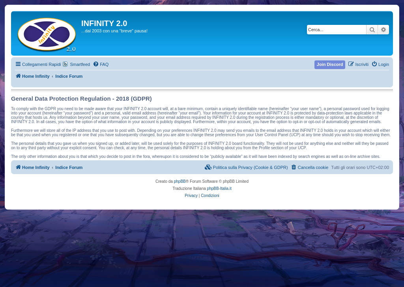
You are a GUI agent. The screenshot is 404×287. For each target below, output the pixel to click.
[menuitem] (100, 64)
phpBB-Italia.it (219, 188)
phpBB (180, 181)
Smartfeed (80, 64)
